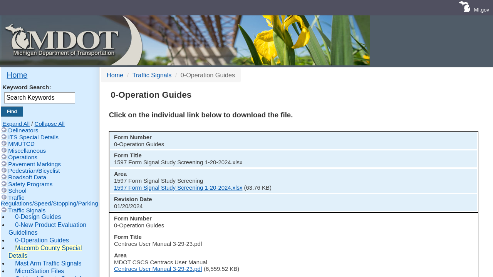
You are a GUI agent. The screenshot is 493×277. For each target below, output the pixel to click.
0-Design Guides (38, 217)
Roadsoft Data (27, 177)
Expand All (16, 123)
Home (17, 75)
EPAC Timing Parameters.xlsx (314, 235)
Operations (22, 157)
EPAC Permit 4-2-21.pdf (306, 213)
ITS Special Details (33, 137)
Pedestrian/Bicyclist (34, 170)
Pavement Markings (34, 164)
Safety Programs (30, 184)
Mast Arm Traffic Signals (48, 263)
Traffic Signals (26, 210)
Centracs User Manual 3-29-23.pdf (320, 192)
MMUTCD (21, 143)
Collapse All (50, 123)
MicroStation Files (39, 271)
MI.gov (481, 10)
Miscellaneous (27, 150)
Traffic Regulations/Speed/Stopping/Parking (49, 200)
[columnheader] (131, 144)
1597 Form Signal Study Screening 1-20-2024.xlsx (340, 171)
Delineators (23, 130)
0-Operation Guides (42, 240)
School (17, 190)
